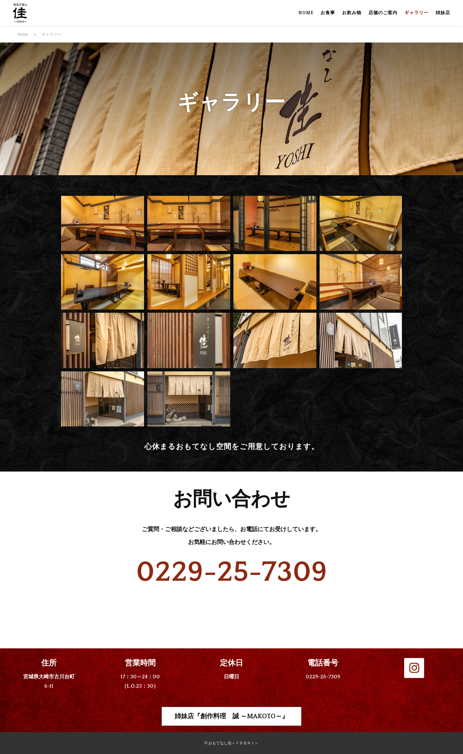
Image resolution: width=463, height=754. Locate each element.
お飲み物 (351, 13)
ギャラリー (416, 13)
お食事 (328, 13)
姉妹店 (443, 13)
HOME (305, 13)
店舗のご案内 (382, 13)
